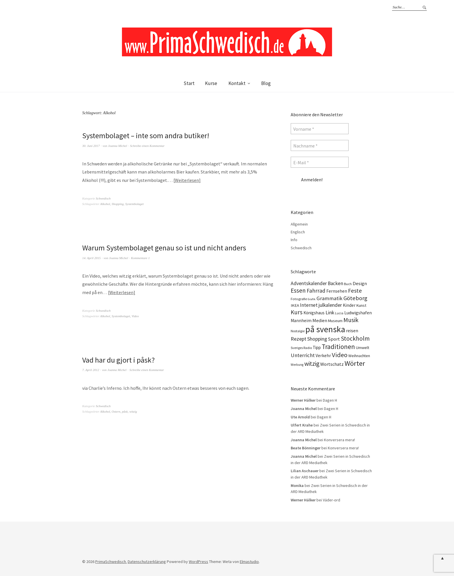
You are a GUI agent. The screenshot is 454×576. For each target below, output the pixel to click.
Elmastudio (249, 561)
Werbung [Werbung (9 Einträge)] (297, 365)
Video (135, 316)
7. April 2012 (90, 370)
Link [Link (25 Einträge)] (329, 312)
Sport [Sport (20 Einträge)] (334, 339)
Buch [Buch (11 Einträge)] (348, 284)
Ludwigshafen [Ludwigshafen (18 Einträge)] (358, 312)
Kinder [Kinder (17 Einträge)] (349, 305)
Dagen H (330, 400)
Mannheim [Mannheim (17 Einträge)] (301, 320)
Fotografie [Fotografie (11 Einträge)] (299, 299)
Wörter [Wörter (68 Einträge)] (355, 363)
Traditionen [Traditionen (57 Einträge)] (338, 346)
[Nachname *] (320, 145)
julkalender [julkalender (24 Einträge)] (330, 305)
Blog (266, 83)
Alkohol (105, 204)
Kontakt (237, 83)
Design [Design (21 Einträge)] (360, 283)
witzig (133, 411)
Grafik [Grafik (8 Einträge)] (312, 299)
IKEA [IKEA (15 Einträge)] (295, 305)
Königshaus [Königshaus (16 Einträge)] (314, 312)
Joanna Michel (117, 145)
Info (294, 239)
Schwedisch (103, 198)
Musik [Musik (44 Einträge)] (350, 320)
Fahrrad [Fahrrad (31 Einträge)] (316, 290)
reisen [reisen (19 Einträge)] (352, 330)
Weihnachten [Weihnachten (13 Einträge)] (359, 355)
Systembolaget (134, 204)
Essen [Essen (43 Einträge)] (298, 290)
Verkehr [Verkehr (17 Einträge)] (323, 355)
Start (189, 83)
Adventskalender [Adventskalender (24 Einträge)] (309, 283)
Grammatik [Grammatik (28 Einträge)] (329, 298)
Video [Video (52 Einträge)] (339, 355)
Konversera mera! (339, 439)
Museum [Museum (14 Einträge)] (335, 320)
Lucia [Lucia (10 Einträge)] (339, 313)
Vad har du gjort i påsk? (118, 360)
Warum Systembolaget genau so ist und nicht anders (164, 247)
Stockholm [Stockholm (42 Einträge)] (355, 338)
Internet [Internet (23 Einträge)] (309, 305)
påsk (125, 411)
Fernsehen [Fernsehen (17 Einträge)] (336, 291)
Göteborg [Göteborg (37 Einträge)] (355, 298)
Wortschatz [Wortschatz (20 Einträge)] (332, 364)
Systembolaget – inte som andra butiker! (145, 135)
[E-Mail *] (320, 162)
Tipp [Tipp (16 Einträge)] (317, 347)
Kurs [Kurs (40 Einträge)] (297, 312)
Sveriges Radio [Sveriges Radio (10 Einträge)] (301, 348)
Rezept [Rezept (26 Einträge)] (298, 338)
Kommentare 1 (140, 258)
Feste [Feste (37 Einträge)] (355, 290)
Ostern (116, 411)
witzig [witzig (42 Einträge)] (311, 364)
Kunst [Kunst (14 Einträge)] (361, 305)
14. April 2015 (91, 258)
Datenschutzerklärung (147, 561)
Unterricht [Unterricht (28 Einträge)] (303, 355)
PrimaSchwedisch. (111, 561)
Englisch (298, 232)
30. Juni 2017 (91, 145)
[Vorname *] (320, 128)
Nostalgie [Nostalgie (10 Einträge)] (298, 331)
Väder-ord (331, 500)
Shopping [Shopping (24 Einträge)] (317, 339)
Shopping (118, 204)
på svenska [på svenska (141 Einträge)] (325, 329)
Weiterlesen (187, 180)
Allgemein (299, 224)
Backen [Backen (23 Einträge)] (335, 283)
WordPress (198, 561)
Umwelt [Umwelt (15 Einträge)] (362, 347)
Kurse (211, 83)
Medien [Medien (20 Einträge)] (319, 320)
